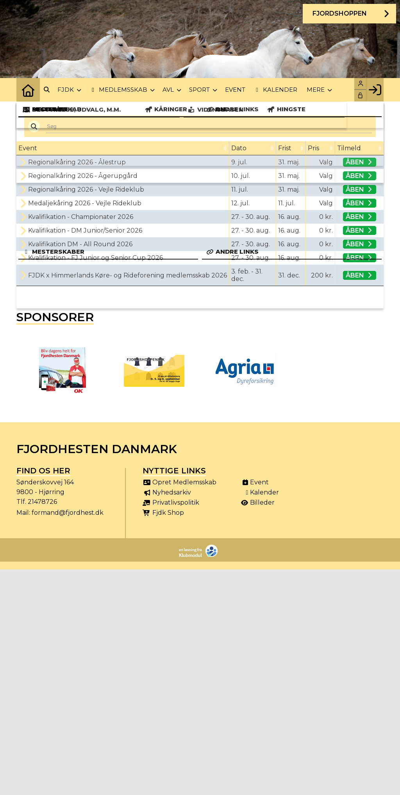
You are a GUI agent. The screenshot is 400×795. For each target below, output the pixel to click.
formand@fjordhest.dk (68, 512)
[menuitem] (28, 89)
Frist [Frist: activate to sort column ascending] (284, 148)
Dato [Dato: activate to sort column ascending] (238, 148)
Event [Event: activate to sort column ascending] (27, 148)
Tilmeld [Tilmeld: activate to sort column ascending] (349, 148)
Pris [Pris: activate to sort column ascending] (313, 148)
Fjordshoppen (339, 13)
